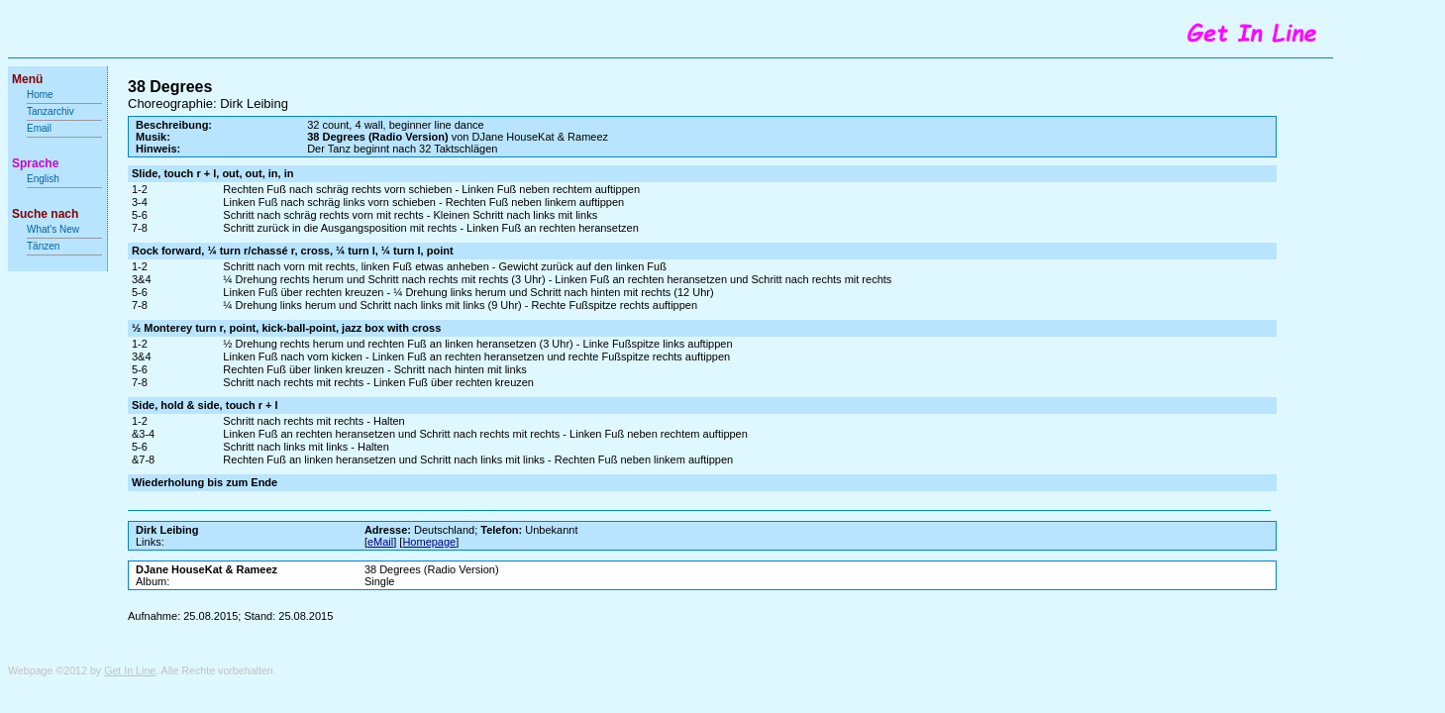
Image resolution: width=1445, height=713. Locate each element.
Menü (27, 79)
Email (39, 128)
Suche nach (45, 214)
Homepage (429, 542)
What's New (54, 229)
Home (40, 94)
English (43, 178)
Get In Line (129, 670)
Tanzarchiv (50, 111)
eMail (380, 542)
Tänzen (43, 246)
